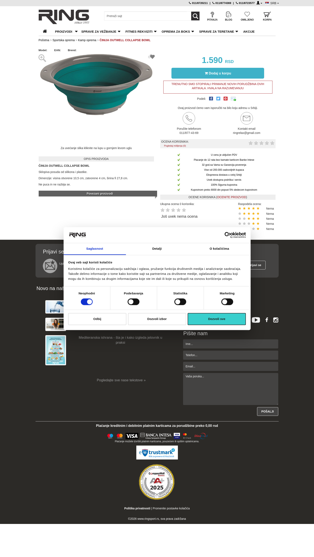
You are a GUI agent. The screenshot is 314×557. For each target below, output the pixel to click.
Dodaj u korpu (218, 73)
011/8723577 (245, 3)
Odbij (97, 319)
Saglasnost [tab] (94, 249)
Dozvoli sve (216, 319)
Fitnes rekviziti (139, 31)
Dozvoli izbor (157, 319)
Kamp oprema (87, 40)
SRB (274, 3)
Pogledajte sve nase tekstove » (121, 380)
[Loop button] (195, 16)
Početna (44, 40)
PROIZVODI (63, 31)
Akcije (249, 31)
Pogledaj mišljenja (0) (175, 145)
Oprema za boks (176, 31)
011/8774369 (221, 3)
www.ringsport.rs (148, 518)
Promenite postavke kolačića (171, 508)
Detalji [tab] (157, 249)
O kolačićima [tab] (219, 249)
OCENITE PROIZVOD (231, 197)
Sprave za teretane (216, 31)
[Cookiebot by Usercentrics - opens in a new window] (227, 235)
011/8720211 (198, 3)
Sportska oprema (64, 40)
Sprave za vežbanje (98, 31)
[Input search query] (145, 16)
